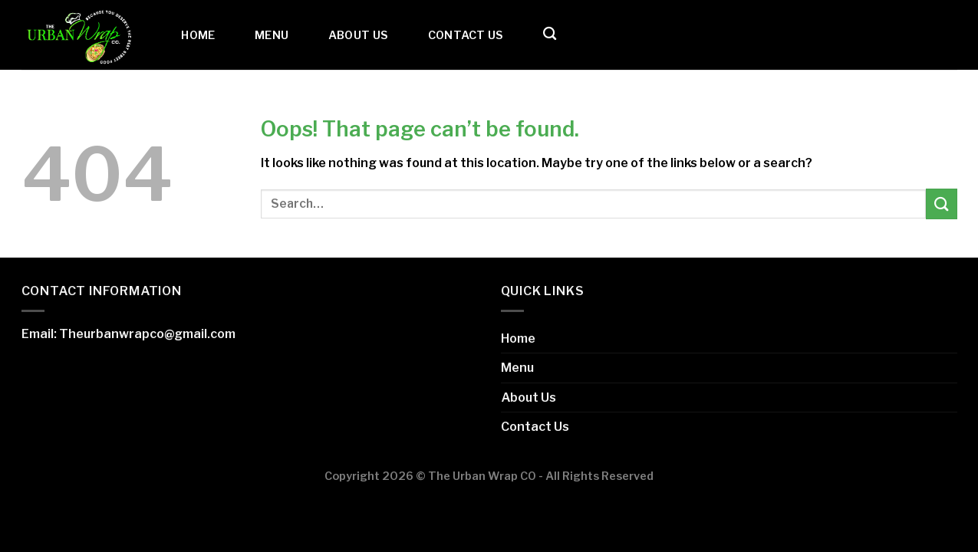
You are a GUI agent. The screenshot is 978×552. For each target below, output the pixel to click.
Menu (271, 35)
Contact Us (466, 35)
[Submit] (941, 204)
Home (198, 35)
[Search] (549, 34)
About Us (358, 35)
